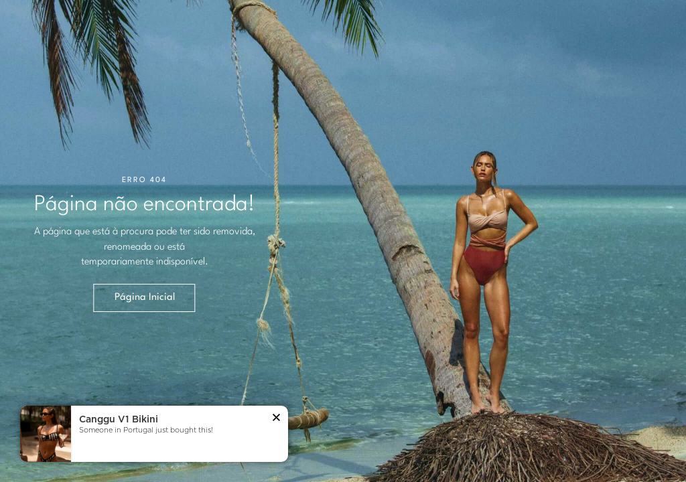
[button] (276, 418)
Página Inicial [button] (145, 298)
